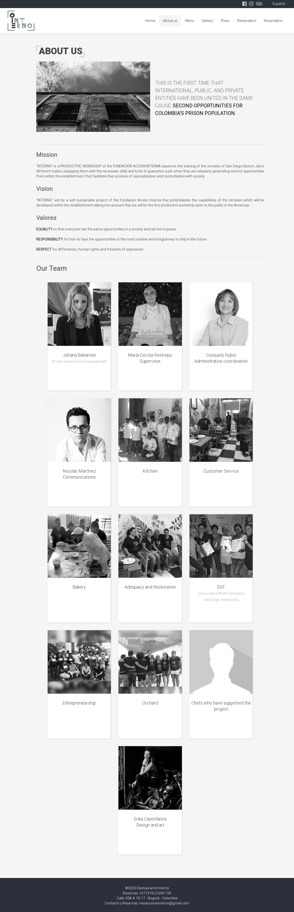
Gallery (207, 21)
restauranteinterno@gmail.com (164, 903)
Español (279, 4)
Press (225, 21)
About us (170, 21)
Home (150, 21)
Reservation (246, 21)
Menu (189, 21)
